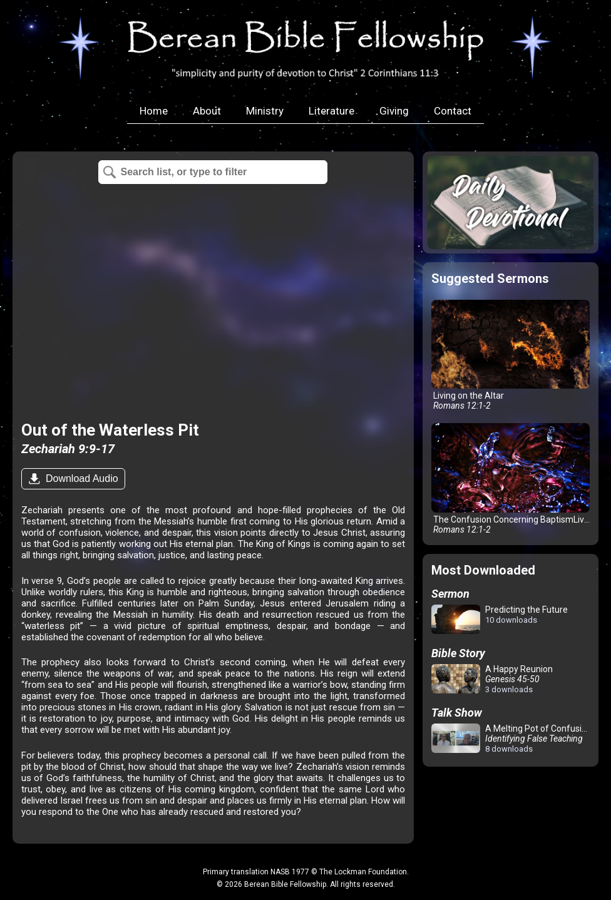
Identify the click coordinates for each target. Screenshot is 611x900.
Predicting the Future (499, 620)
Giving (394, 111)
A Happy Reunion (492, 679)
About (207, 111)
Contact (452, 111)
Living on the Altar (510, 355)
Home (154, 111)
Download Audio (80, 478)
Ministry (265, 111)
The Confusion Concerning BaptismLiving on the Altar (513, 478)
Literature (331, 111)
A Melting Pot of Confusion (511, 739)
